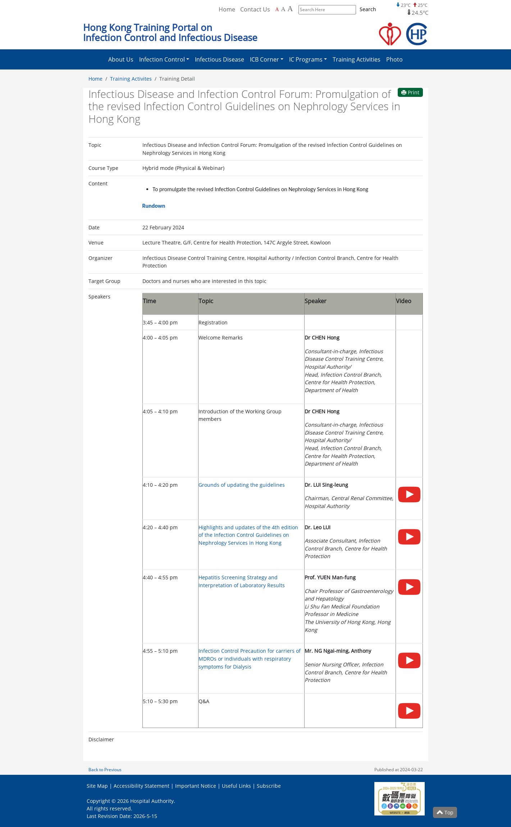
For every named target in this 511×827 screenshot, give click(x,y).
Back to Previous (105, 770)
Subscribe (269, 785)
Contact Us (255, 9)
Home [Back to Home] (227, 9)
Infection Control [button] (162, 59)
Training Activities (356, 59)
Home (95, 78)
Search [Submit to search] (368, 9)
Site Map (97, 785)
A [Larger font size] (283, 9)
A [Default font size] (277, 9)
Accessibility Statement (141, 785)
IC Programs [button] (306, 59)
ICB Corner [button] (264, 59)
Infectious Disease (219, 59)
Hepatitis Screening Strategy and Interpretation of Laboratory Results (242, 581)
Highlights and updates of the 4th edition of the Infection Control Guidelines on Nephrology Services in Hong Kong (248, 535)
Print (410, 92)
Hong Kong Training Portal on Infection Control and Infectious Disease (170, 32)
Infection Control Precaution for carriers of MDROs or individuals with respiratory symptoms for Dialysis (250, 658)
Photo (394, 59)
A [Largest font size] (290, 8)
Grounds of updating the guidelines (242, 484)
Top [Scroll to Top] (445, 812)
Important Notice (195, 785)
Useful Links (236, 785)
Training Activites (131, 78)
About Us (120, 59)
